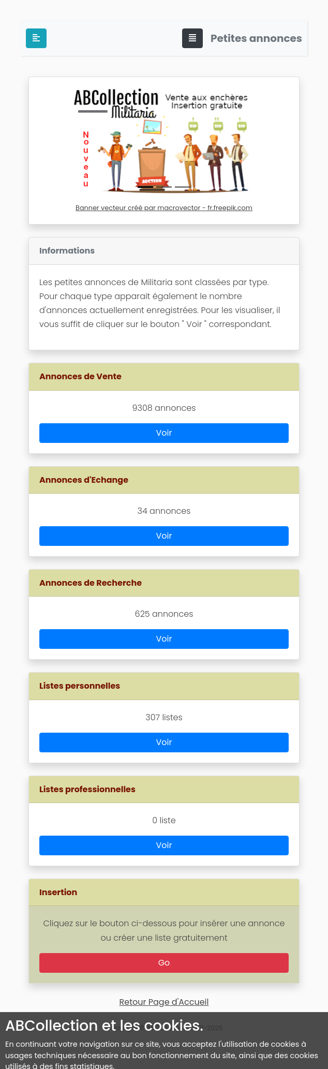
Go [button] (164, 963)
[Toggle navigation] (192, 38)
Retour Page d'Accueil (164, 1002)
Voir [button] (164, 433)
